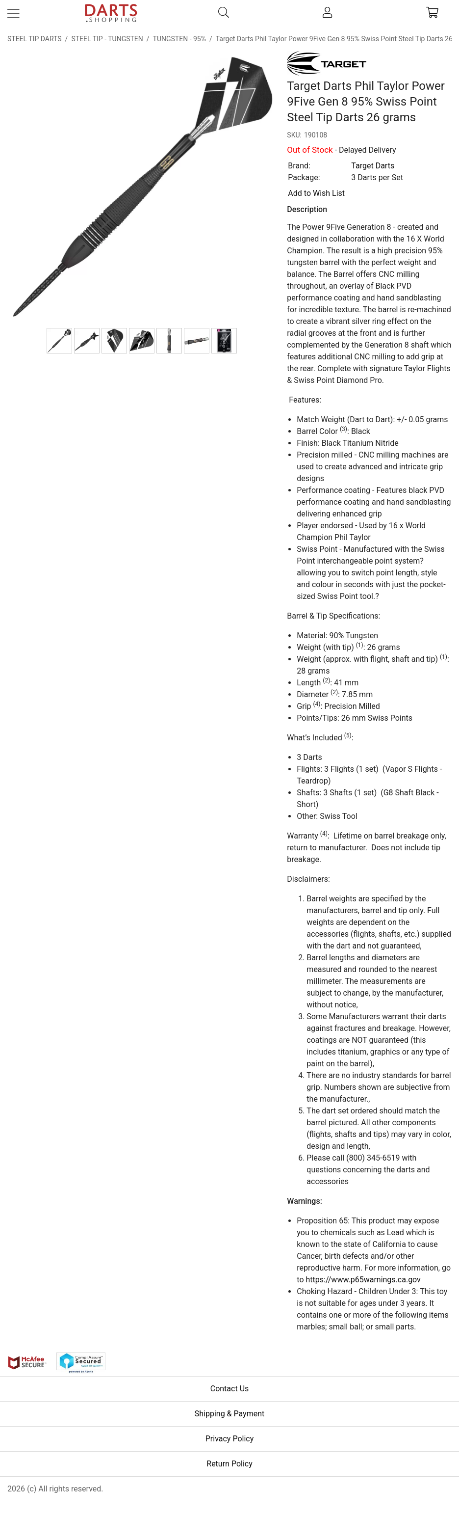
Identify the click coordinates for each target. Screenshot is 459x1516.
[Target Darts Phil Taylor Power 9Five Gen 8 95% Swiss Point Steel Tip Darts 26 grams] (59, 340)
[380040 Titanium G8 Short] (169, 340)
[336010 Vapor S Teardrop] (114, 340)
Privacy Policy (229, 1438)
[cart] (432, 13)
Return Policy (229, 1463)
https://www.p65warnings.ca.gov (363, 1279)
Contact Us (229, 1388)
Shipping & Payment (230, 1413)
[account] (327, 13)
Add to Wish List (316, 193)
